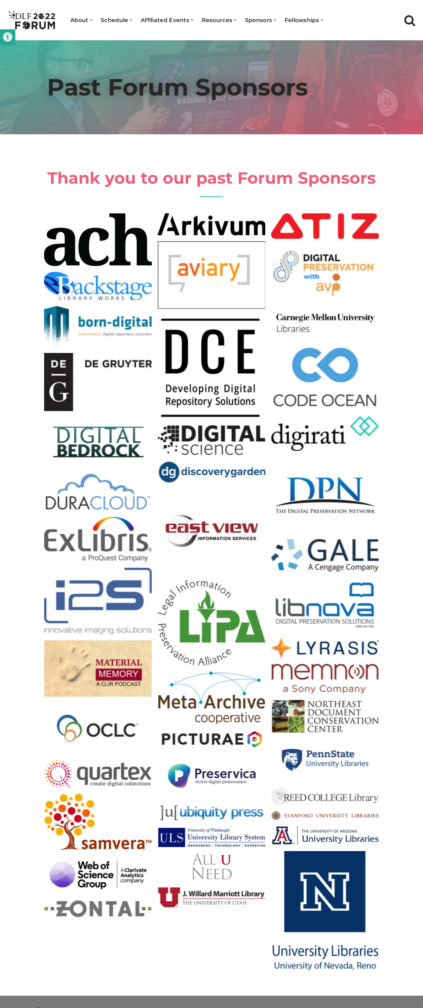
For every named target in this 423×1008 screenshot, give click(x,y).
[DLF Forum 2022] (32, 20)
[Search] (410, 20)
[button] (7, 37)
